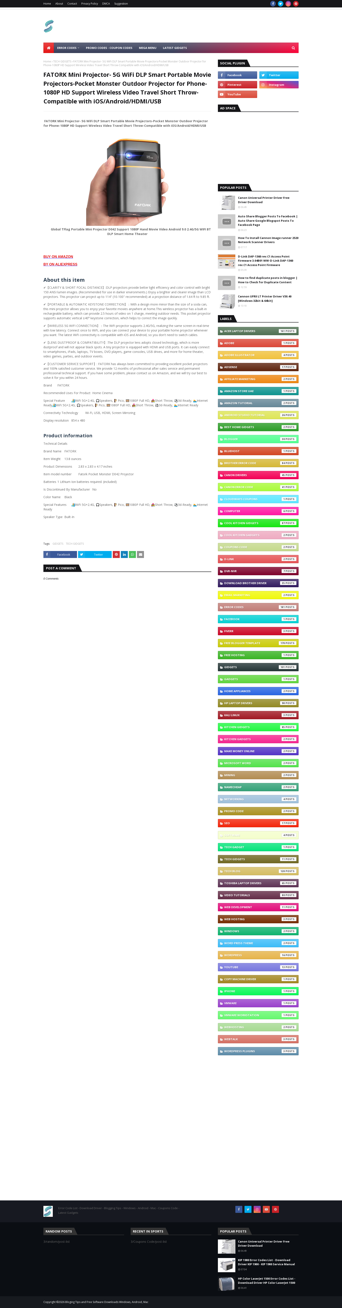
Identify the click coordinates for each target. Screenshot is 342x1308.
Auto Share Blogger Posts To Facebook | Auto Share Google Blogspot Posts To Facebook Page (268, 220)
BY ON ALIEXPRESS (60, 264)
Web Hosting (260, 919)
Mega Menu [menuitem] (147, 48)
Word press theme (260, 943)
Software (260, 835)
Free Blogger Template (260, 643)
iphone (260, 991)
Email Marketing (260, 595)
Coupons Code (260, 547)
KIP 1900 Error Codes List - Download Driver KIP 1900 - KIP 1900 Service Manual (266, 1262)
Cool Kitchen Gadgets (260, 535)
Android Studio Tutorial (260, 415)
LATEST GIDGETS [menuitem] (175, 48)
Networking (260, 799)
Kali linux (260, 715)
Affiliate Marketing (260, 379)
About (59, 3)
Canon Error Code (260, 487)
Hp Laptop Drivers (260, 703)
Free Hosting (260, 655)
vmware (260, 1003)
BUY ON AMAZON (58, 257)
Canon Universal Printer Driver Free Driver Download (263, 200)
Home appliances (260, 691)
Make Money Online (260, 751)
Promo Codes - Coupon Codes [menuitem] (109, 48)
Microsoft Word (260, 763)
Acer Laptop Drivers (260, 331)
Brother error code (260, 463)
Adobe (260, 343)
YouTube (260, 967)
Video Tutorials (260, 895)
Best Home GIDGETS (260, 427)
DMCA (106, 3)
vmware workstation (260, 1015)
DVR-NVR (260, 571)
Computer (260, 511)
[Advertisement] (219, 26)
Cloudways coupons (260, 499)
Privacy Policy (89, 3)
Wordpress (260, 955)
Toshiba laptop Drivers (260, 883)
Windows (260, 931)
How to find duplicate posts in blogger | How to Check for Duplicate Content (268, 280)
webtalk (260, 1039)
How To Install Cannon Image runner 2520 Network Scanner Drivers (268, 240)
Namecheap (260, 787)
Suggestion (121, 3)
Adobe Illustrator (260, 355)
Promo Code (260, 811)
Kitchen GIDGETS (260, 727)
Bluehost (260, 451)
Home (47, 3)
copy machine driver (260, 979)
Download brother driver (260, 583)
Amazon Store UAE (260, 391)
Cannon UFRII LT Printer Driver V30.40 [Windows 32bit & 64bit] (264, 298)
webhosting (260, 1027)
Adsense (260, 367)
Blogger (260, 439)
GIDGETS (58, 544)
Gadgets (260, 679)
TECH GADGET (260, 847)
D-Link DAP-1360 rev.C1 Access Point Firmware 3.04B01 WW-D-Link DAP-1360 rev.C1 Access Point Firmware (265, 260)
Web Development (260, 907)
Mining (260, 775)
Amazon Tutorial (260, 403)
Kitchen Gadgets (260, 739)
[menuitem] (48, 48)
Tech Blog (260, 871)
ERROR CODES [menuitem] (67, 48)
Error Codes (260, 607)
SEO (260, 823)
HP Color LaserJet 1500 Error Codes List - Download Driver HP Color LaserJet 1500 (266, 1281)
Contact (72, 3)
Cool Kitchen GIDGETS (260, 523)
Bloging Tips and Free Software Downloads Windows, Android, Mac (106, 1302)
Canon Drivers (260, 475)
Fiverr (260, 631)
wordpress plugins (260, 1051)
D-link (260, 559)
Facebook (260, 619)
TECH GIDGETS (62, 61)
